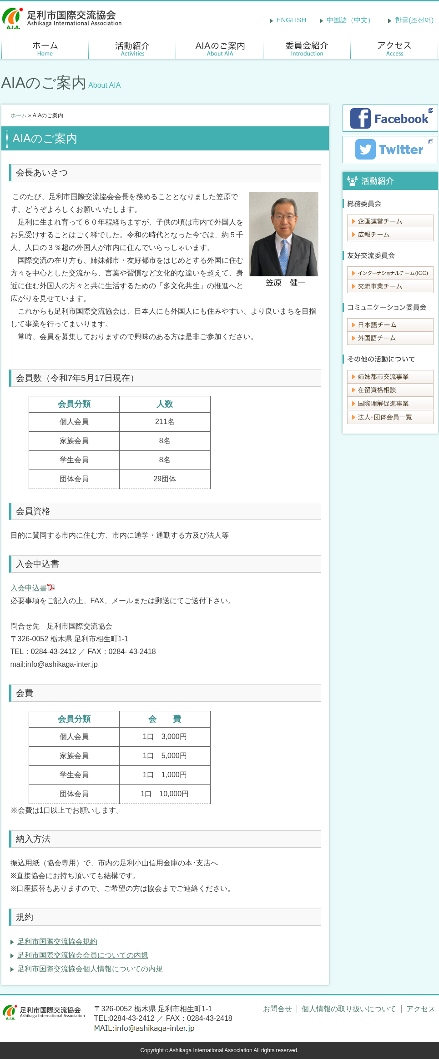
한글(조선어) (414, 20)
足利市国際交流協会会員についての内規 (82, 955)
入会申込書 (28, 588)
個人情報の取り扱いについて (349, 1009)
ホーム (18, 115)
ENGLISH (292, 20)
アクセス (420, 1009)
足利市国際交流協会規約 (57, 941)
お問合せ (277, 1009)
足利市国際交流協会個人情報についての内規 (90, 969)
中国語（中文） (350, 20)
